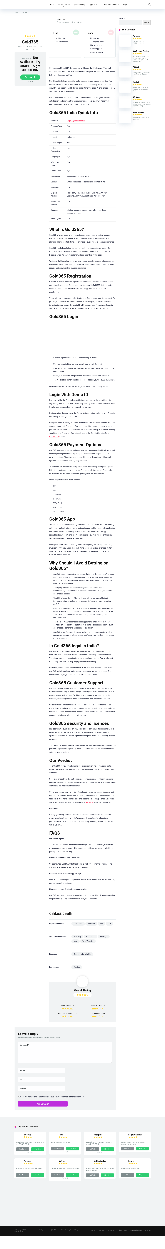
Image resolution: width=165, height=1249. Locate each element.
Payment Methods (111, 4)
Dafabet (62, 1161)
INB (101, 924)
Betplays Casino (135, 1135)
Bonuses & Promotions (67, 1013)
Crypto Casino (94, 4)
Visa (75, 941)
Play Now (30, 77)
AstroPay (77, 936)
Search (122, 18)
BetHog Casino (100, 1161)
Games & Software (97, 1006)
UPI (109, 924)
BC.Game (136, 97)
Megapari (98, 1135)
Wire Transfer (87, 941)
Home (52, 4)
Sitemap (148, 1230)
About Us (101, 1230)
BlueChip (27, 1135)
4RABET (89, 802)
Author (62, 19)
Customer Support (97, 1013)
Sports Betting (79, 4)
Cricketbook (54, 436)
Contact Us (110, 1230)
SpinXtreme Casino (141, 51)
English (77, 967)
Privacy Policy (122, 1230)
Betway (131, 1161)
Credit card (78, 924)
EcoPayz (91, 924)
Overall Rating (82, 990)
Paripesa (136, 36)
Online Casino (64, 4)
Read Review (23, 1149)
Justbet (136, 82)
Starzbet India (138, 112)
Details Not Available (82, 954)
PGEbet (136, 67)
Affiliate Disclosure (136, 1230)
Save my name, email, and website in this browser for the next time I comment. (52, 1097)
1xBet (61, 1135)
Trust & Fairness (67, 1006)
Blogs (125, 4)
